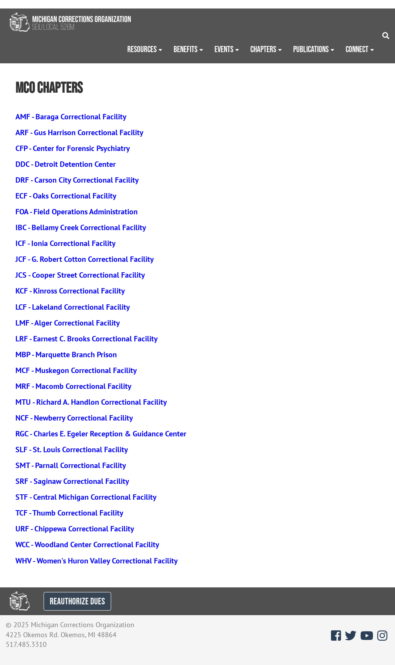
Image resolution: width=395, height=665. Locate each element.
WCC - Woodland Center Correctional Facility (87, 544)
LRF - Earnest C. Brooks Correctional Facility (86, 339)
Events (223, 49)
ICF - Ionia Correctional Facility (65, 243)
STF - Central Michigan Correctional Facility (86, 497)
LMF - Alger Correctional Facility (67, 323)
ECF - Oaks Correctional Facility (65, 196)
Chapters (263, 49)
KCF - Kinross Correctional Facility (70, 291)
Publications (311, 49)
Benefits (186, 49)
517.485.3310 (26, 644)
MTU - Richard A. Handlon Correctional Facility (91, 402)
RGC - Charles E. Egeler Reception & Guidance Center (100, 434)
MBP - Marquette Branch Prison (66, 354)
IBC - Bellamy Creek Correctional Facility (80, 227)
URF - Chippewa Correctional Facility (74, 529)
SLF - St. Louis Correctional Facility (71, 449)
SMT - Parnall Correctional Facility (70, 465)
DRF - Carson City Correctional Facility (77, 180)
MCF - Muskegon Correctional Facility (76, 370)
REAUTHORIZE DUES (77, 601)
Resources (142, 49)
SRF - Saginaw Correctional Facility (72, 481)
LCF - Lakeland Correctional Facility (72, 307)
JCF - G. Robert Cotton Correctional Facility (84, 259)
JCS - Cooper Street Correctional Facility (80, 275)
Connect (357, 49)
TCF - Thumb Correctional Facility (69, 513)
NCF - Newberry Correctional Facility (74, 418)
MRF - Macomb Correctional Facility (73, 386)
